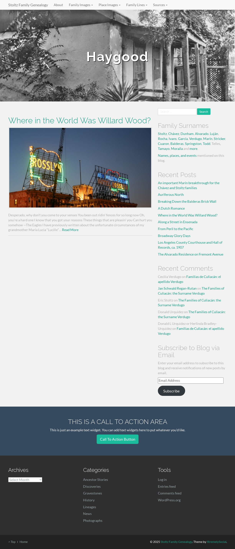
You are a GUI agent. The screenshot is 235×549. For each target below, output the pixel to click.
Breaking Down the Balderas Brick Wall (187, 201)
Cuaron (163, 143)
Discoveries (92, 486)
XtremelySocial (216, 541)
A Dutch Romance (171, 208)
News (87, 513)
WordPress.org (169, 500)
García (183, 138)
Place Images (109, 5)
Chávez (173, 134)
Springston (193, 143)
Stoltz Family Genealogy (28, 4)
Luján (214, 134)
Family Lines (136, 5)
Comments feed (169, 493)
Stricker (219, 138)
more (193, 148)
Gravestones (92, 493)
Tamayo (164, 148)
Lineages (89, 507)
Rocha (162, 138)
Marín (207, 138)
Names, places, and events (177, 155)
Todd (206, 143)
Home (24, 541)
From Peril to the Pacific (175, 229)
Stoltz (162, 134)
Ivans (173, 138)
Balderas (177, 143)
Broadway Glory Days (174, 236)
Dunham (187, 134)
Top (12, 541)
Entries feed (167, 486)
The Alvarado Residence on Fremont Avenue (190, 254)
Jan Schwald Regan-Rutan (177, 288)
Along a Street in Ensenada (177, 222)
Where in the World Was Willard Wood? (79, 120)
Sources (160, 5)
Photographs (92, 520)
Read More (70, 230)
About (58, 5)
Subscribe (171, 391)
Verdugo (195, 138)
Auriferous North (171, 194)
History (89, 500)
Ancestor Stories (95, 479)
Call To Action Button (117, 439)
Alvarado (202, 134)
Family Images (81, 5)
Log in (162, 479)
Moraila (177, 148)
